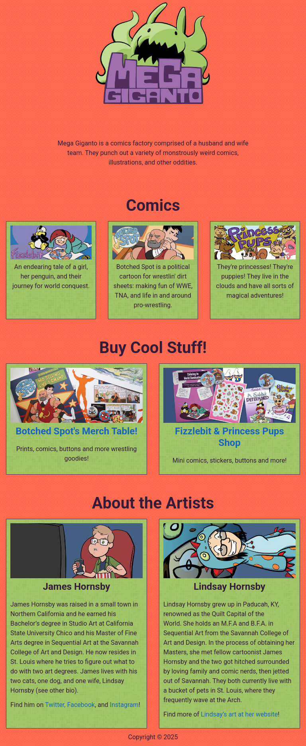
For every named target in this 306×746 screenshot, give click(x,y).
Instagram (124, 705)
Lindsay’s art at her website (239, 714)
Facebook (80, 705)
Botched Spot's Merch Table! (76, 431)
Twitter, (55, 705)
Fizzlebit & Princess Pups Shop (229, 437)
